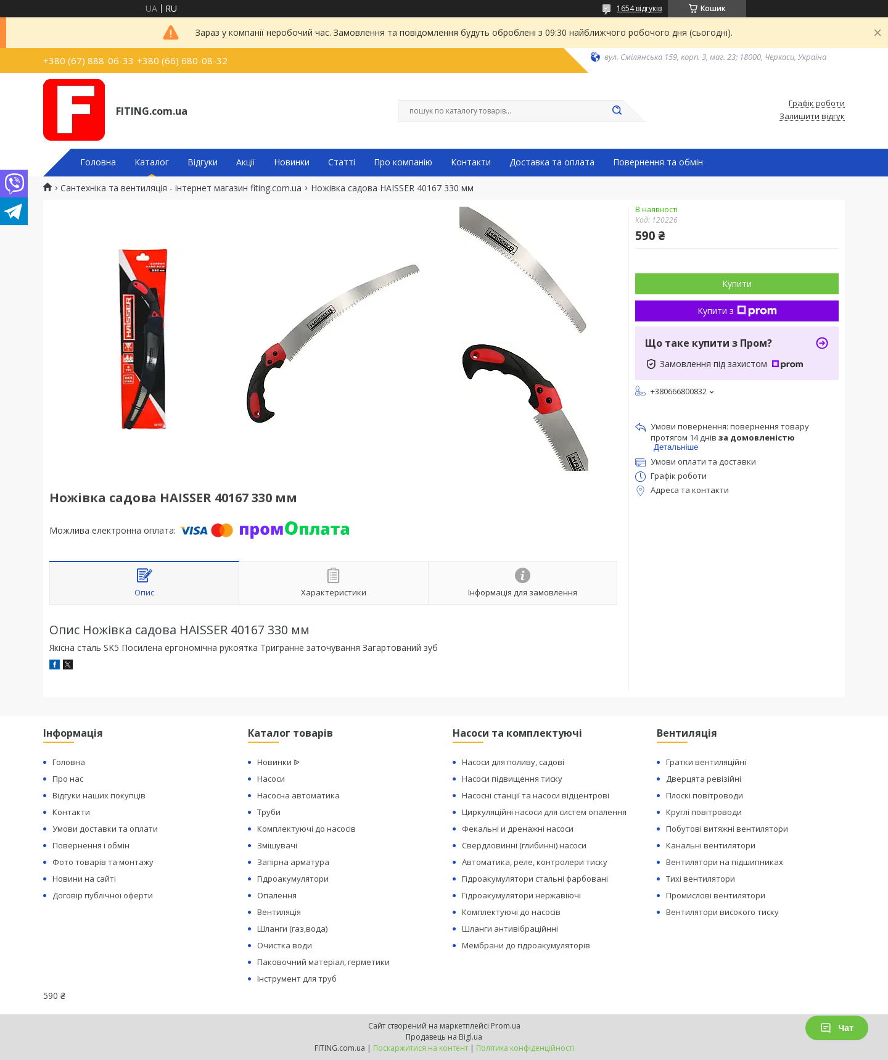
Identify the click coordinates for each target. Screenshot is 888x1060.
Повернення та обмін (658, 162)
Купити (737, 283)
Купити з (737, 311)
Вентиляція (279, 911)
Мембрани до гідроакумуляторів (526, 945)
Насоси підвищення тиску (512, 778)
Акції (245, 162)
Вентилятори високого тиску (722, 911)
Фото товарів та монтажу (103, 861)
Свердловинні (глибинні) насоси (524, 845)
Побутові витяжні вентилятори (727, 828)
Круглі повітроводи (704, 812)
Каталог (151, 162)
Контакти (471, 162)
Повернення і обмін (91, 845)
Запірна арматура (293, 861)
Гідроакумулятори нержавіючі (521, 895)
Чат (836, 1027)
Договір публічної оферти (102, 895)
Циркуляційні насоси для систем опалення (544, 812)
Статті (341, 162)
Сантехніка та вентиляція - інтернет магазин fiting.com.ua (181, 188)
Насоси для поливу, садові (513, 762)
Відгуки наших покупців (99, 795)
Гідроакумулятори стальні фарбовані (535, 878)
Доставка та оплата (551, 162)
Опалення (277, 895)
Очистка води (284, 945)
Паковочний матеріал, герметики (323, 961)
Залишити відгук (812, 116)
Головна (98, 162)
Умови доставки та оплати (105, 828)
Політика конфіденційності (525, 1048)
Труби (269, 812)
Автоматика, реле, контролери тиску (534, 861)
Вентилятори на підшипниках (724, 861)
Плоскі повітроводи (704, 795)
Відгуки (202, 162)
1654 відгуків (639, 8)
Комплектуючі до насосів (306, 828)
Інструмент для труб (297, 978)
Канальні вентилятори (710, 845)
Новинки (292, 162)
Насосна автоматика (298, 795)
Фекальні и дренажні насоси (518, 828)
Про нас (67, 778)
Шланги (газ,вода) (292, 928)
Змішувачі (277, 845)
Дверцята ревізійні (703, 778)
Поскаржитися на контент (420, 1048)
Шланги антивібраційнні (510, 928)
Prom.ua (505, 1026)
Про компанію (403, 162)
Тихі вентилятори (700, 878)
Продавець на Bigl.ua (444, 1037)
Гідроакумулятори (293, 878)
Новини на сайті (84, 878)
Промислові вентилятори (715, 895)
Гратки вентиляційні (706, 762)
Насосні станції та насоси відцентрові (535, 795)
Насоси (271, 778)
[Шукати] (616, 111)
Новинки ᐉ (278, 762)
